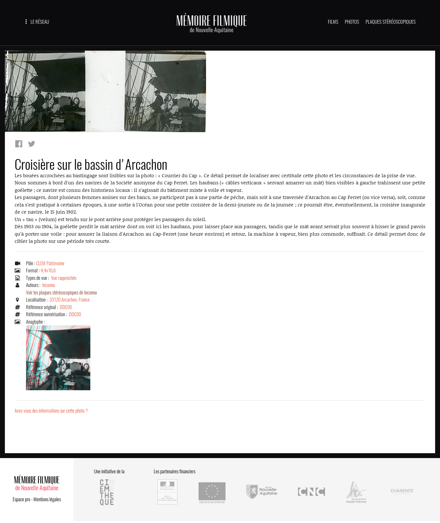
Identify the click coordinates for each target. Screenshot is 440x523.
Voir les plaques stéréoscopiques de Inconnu (61, 292)
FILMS (333, 22)
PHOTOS (352, 22)
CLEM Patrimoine (50, 263)
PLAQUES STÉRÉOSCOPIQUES (391, 22)
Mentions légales (47, 499)
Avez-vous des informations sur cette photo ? (51, 410)
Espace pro (21, 499)
